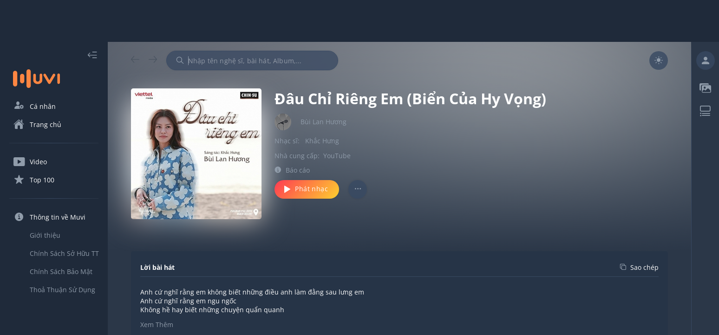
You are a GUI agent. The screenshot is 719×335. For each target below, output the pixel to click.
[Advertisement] (359, 21)
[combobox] (252, 60)
